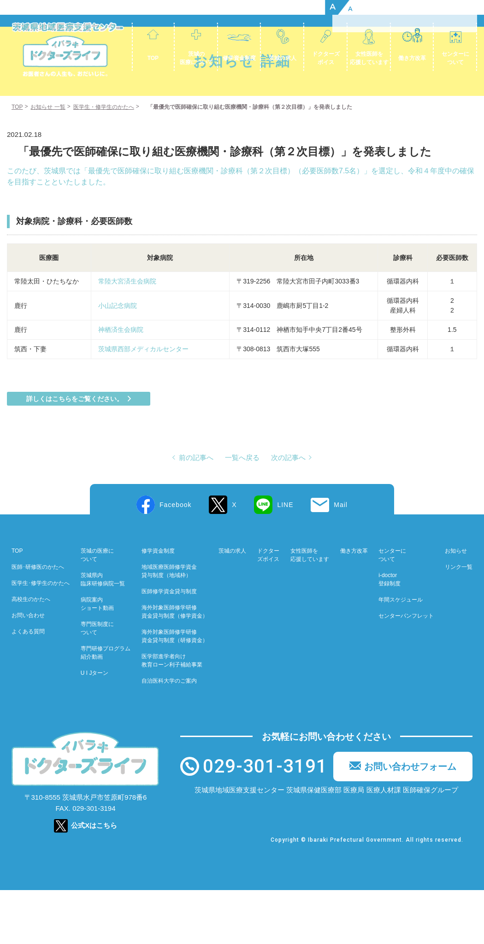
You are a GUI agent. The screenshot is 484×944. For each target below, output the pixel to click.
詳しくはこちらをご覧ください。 (74, 452)
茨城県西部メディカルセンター (143, 403)
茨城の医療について (196, 58)
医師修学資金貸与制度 (169, 645)
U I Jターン (95, 727)
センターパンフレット (406, 670)
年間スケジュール (400, 653)
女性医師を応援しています (369, 58)
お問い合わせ (28, 669)
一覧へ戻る (242, 511)
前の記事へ (196, 511)
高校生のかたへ (31, 653)
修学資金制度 (239, 58)
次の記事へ (288, 511)
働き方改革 (412, 58)
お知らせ (456, 605)
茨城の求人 (282, 58)
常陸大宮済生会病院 (127, 335)
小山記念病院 (117, 359)
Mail (341, 558)
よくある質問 (28, 685)
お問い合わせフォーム (410, 820)
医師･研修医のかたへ (38, 621)
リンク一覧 (458, 621)
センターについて (455, 58)
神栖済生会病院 (156, 383)
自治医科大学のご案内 (169, 735)
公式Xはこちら (94, 879)
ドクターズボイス (326, 58)
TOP (153, 58)
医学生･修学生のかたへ (41, 637)
